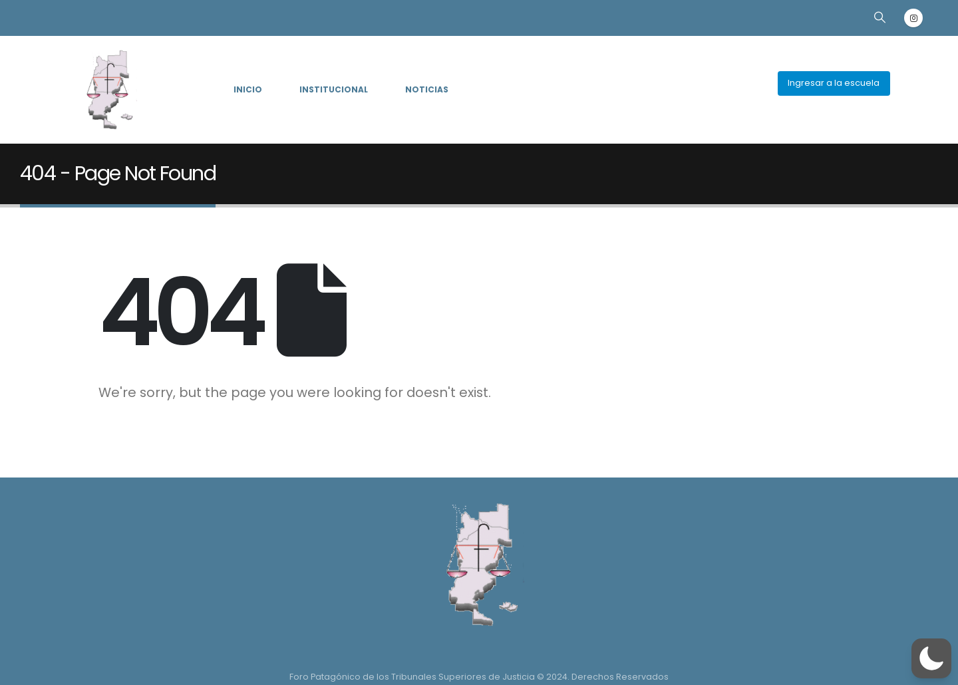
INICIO (248, 89)
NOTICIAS (426, 89)
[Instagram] (913, 18)
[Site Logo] (108, 90)
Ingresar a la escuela (833, 82)
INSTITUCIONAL (333, 89)
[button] (879, 17)
